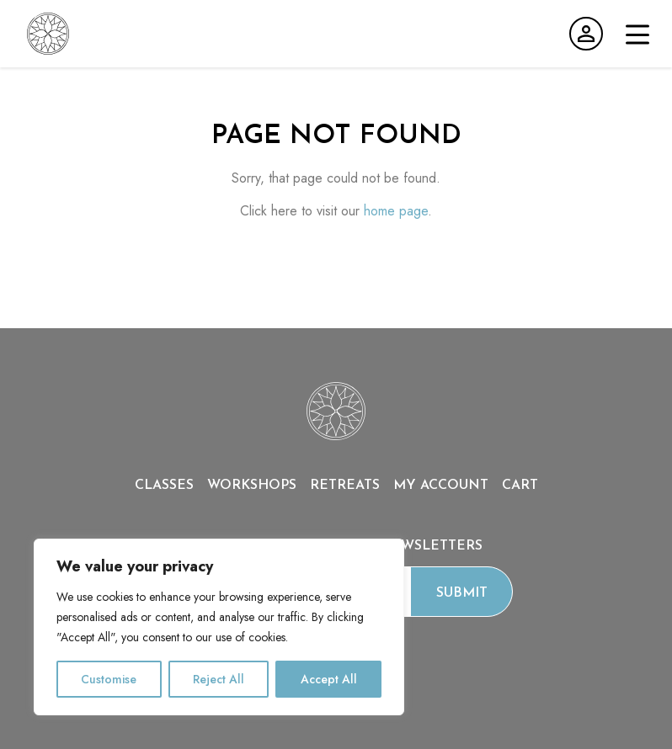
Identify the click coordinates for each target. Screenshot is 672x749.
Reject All (218, 679)
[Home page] (336, 435)
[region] (219, 627)
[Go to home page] (48, 34)
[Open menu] (637, 34)
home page (396, 210)
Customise (108, 679)
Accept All (329, 679)
